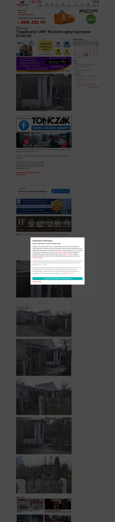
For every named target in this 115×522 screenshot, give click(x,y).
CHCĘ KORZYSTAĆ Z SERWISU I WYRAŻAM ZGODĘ (57, 278)
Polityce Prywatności (68, 254)
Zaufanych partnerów (59, 252)
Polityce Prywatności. (69, 273)
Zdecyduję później (36, 281)
